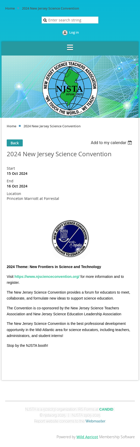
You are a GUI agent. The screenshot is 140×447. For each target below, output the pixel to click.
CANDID (106, 409)
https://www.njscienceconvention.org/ (47, 277)
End (10, 180)
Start (11, 168)
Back (15, 142)
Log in (74, 32)
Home (10, 8)
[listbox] (112, 142)
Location (14, 193)
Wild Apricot (87, 436)
